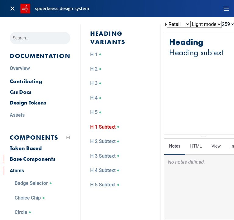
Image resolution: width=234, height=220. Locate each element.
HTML (196, 145)
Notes (174, 145)
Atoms (17, 171)
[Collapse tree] (68, 137)
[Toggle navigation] (226, 8)
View (216, 145)
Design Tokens (28, 102)
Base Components (32, 158)
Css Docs (20, 91)
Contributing (26, 81)
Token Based (26, 148)
